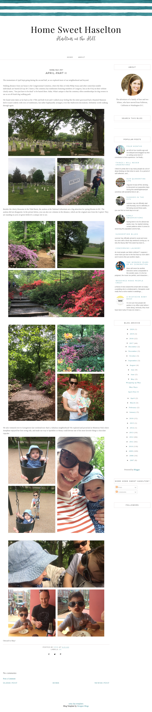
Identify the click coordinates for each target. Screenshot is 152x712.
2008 (131, 456)
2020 (132, 329)
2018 (131, 338)
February (132, 407)
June (133, 374)
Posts (119, 487)
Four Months (134, 146)
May (133, 379)
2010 (131, 446)
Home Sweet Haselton (76, 29)
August (133, 365)
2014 (132, 428)
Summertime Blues (127, 234)
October (132, 356)
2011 (132, 442)
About (81, 57)
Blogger (137, 470)
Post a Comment (9, 679)
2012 (131, 437)
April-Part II (133, 392)
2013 (131, 432)
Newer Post (102, 683)
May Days (133, 387)
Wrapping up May (133, 383)
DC (60, 649)
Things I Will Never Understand (127, 164)
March (132, 403)
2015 (132, 423)
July (132, 370)
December (133, 347)
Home (70, 57)
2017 (131, 343)
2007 (132, 460)
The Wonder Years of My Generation (138, 263)
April (132, 398)
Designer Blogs (83, 706)
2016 (131, 418)
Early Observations (135, 217)
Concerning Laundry (128, 248)
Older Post (10, 683)
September (132, 360)
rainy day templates (76, 704)
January (133, 412)
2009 (131, 451)
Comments (121, 492)
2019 (132, 334)
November (132, 351)
